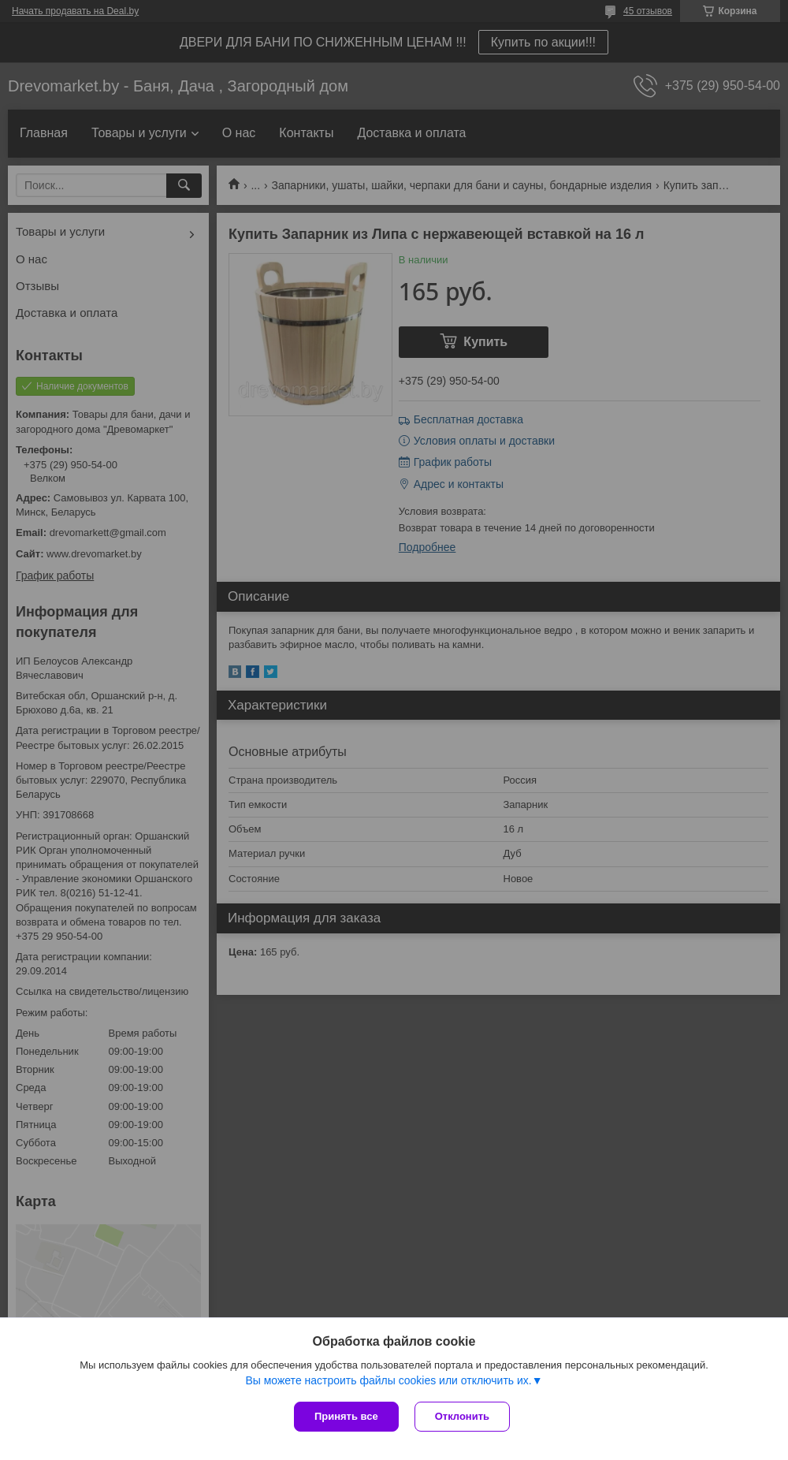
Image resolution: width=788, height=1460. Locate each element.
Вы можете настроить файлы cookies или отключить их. (388, 1380)
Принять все (346, 1416)
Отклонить (462, 1416)
